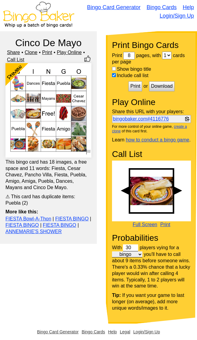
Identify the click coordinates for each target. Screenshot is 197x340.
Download (161, 86)
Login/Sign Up (177, 16)
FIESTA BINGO (72, 218)
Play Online (69, 52)
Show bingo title (131, 69)
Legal (125, 332)
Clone (31, 52)
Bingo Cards (162, 7)
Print (47, 52)
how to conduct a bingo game (157, 139)
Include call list (130, 75)
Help (188, 7)
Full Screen (145, 224)
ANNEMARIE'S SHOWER (33, 231)
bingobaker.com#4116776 (141, 118)
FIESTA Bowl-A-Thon (28, 218)
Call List (15, 59)
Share (13, 52)
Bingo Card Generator (114, 7)
